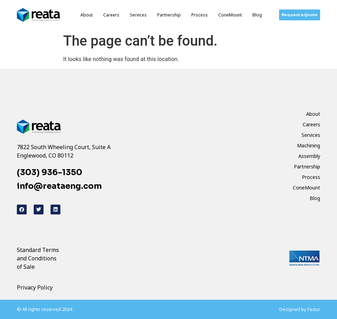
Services (138, 15)
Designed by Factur (299, 309)
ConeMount (230, 15)
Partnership (169, 15)
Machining (308, 145)
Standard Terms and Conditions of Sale (38, 258)
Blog (257, 15)
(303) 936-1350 (49, 172)
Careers (111, 15)
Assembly (309, 156)
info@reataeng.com (59, 186)
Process (199, 15)
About (86, 15)
